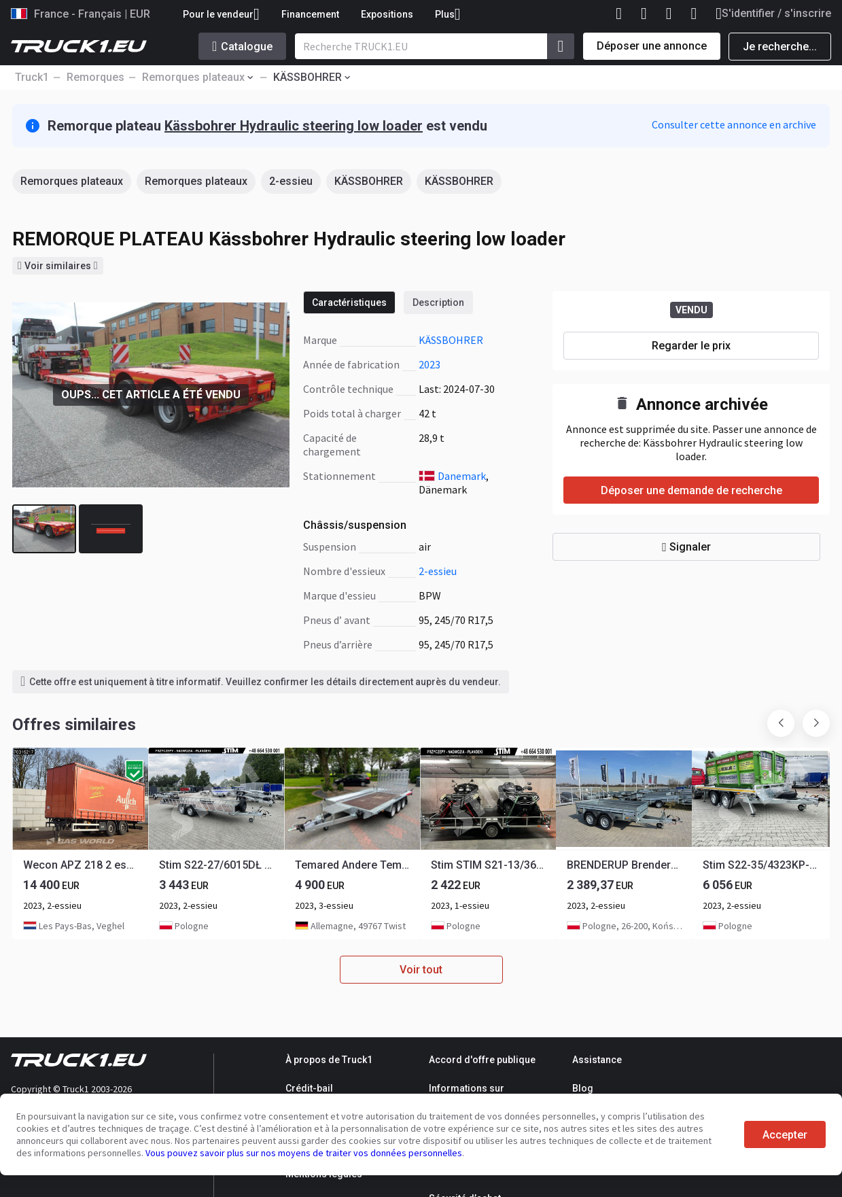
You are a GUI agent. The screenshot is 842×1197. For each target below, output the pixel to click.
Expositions (387, 14)
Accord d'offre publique (482, 1059)
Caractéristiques (349, 302)
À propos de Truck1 (328, 1059)
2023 (429, 364)
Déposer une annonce (652, 45)
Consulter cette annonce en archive (734, 124)
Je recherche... (780, 46)
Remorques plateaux (71, 181)
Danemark (462, 476)
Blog (582, 1088)
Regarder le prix (691, 345)
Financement (310, 14)
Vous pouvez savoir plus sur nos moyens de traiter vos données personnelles (303, 1153)
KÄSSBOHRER (368, 181)
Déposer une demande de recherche (691, 490)
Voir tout (421, 969)
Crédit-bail (309, 1088)
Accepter (784, 1134)
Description (438, 302)
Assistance (597, 1059)
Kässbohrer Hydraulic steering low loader (293, 126)
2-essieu (291, 181)
